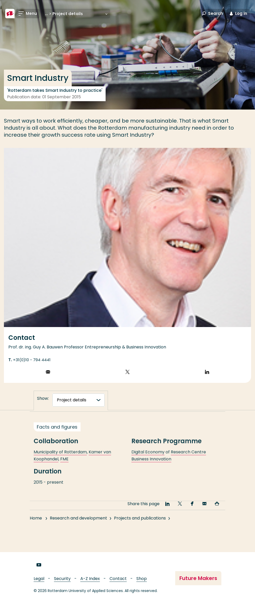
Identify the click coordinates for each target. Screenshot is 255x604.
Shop (141, 579)
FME (64, 465)
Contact (118, 579)
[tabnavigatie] (78, 400)
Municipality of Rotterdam (60, 458)
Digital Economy (148, 458)
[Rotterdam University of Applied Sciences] (10, 13)
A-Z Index (90, 579)
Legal (39, 579)
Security (62, 579)
